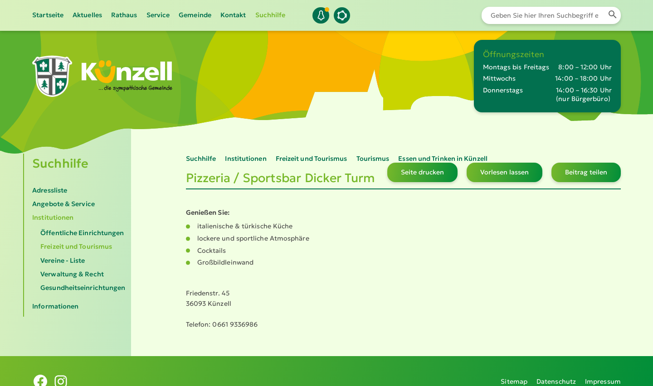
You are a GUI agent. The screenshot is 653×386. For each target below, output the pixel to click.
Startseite (47, 15)
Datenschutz (556, 371)
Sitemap (514, 371)
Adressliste (49, 190)
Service (158, 15)
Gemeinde (195, 15)
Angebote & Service (63, 204)
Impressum (603, 371)
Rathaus (124, 15)
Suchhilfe (270, 15)
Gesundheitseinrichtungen (82, 288)
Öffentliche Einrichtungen (82, 233)
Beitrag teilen (586, 172)
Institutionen (52, 217)
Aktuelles (87, 15)
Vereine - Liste (62, 260)
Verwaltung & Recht (72, 274)
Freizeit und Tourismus (76, 246)
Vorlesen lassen (504, 172)
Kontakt (233, 15)
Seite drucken (422, 172)
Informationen (55, 306)
